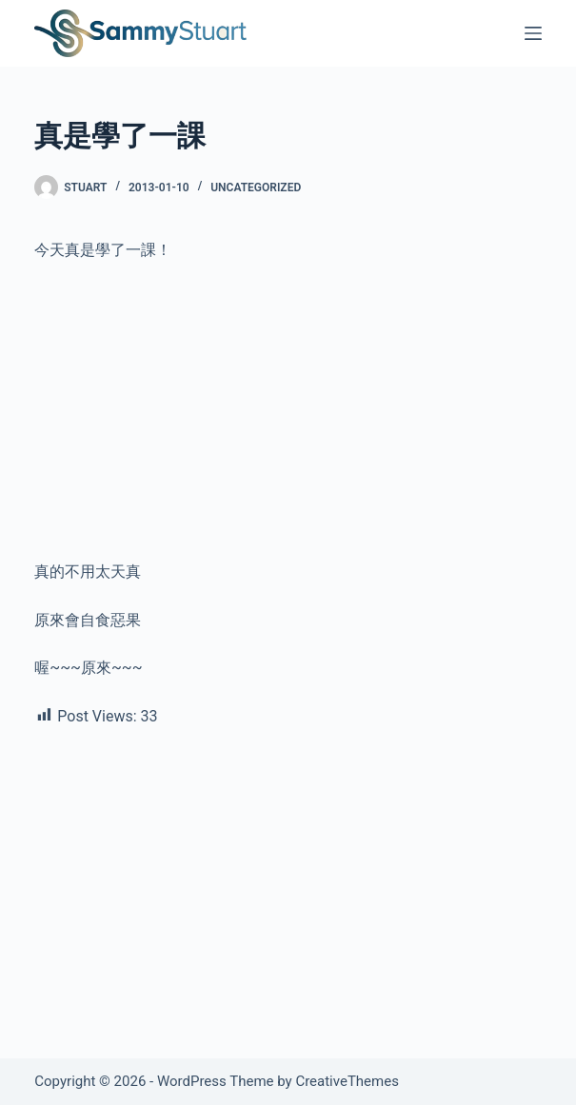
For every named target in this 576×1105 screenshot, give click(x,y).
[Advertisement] (287, 419)
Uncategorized (255, 187)
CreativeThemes (347, 1081)
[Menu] (533, 33)
